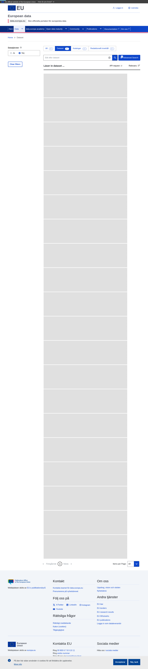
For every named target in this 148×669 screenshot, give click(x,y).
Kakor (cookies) (59, 627)
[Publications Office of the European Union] (29, 580)
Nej (23, 53)
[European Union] (29, 644)
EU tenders (102, 608)
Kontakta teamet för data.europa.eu (68, 588)
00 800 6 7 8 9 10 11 (66, 650)
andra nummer (63, 653)
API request (116, 66)
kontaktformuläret (73, 656)
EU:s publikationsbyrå (36, 588)
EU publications (103, 620)
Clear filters (15, 64)
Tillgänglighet (58, 630)
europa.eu (31, 650)
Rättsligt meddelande (62, 623)
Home (10, 38)
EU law (100, 604)
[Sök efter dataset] (77, 58)
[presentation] (49, 48)
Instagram (85, 605)
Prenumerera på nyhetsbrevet (65, 591)
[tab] (49, 48)
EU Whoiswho (103, 616)
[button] (46, 1)
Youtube (58, 609)
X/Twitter (58, 605)
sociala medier (112, 650)
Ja (14, 53)
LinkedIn (71, 605)
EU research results (105, 612)
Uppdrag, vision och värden (108, 588)
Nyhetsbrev (102, 591)
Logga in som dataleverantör (109, 623)
